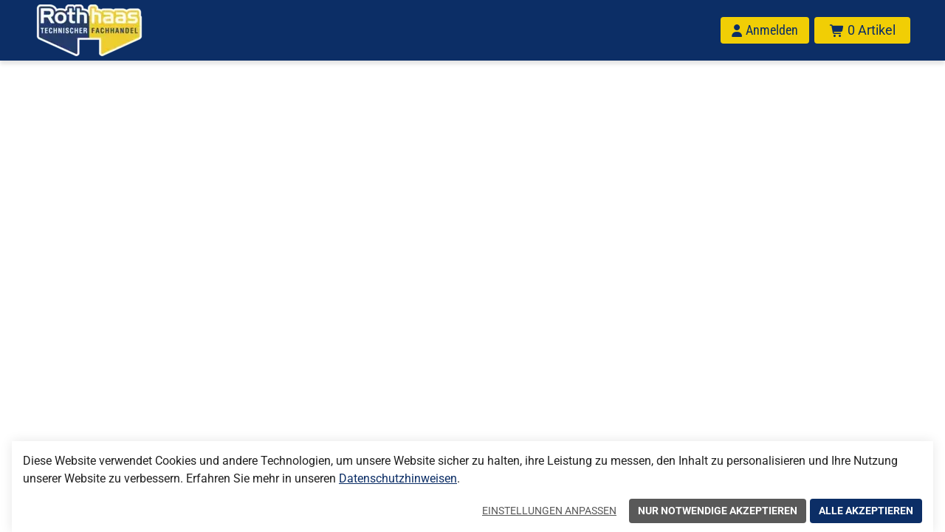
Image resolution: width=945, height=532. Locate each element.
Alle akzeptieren (866, 510)
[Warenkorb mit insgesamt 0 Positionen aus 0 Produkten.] (862, 30)
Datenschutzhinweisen (398, 478)
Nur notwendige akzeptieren (717, 510)
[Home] (108, 30)
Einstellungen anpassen (549, 510)
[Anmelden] (765, 30)
